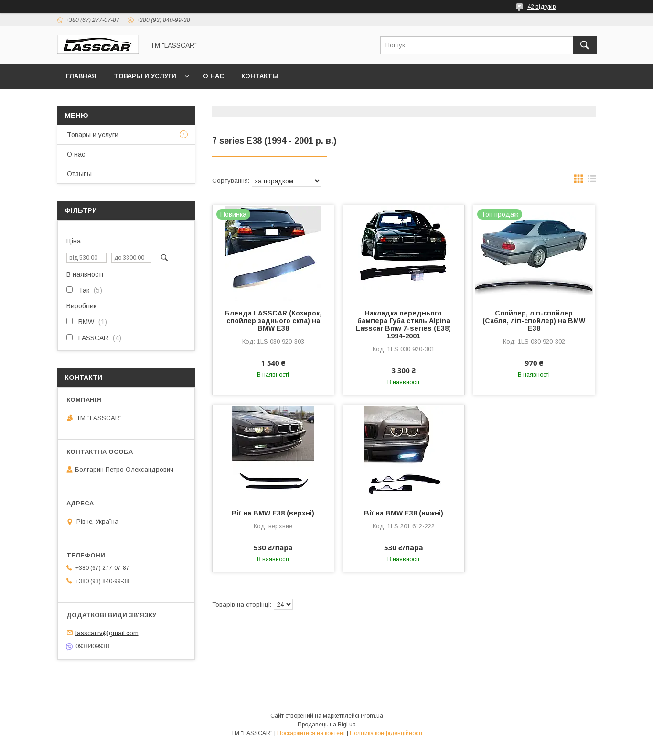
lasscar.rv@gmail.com (107, 632)
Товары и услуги (145, 76)
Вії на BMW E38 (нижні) (403, 513)
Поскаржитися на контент (311, 733)
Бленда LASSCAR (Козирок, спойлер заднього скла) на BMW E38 (273, 320)
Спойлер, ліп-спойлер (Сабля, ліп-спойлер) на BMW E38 (533, 320)
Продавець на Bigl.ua (327, 724)
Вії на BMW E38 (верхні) (273, 513)
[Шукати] (585, 45)
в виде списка (592, 181)
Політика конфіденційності (386, 733)
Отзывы (79, 174)
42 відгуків (541, 6)
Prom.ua (372, 716)
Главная (81, 76)
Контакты (259, 76)
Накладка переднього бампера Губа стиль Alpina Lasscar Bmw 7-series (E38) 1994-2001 (403, 324)
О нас (213, 76)
